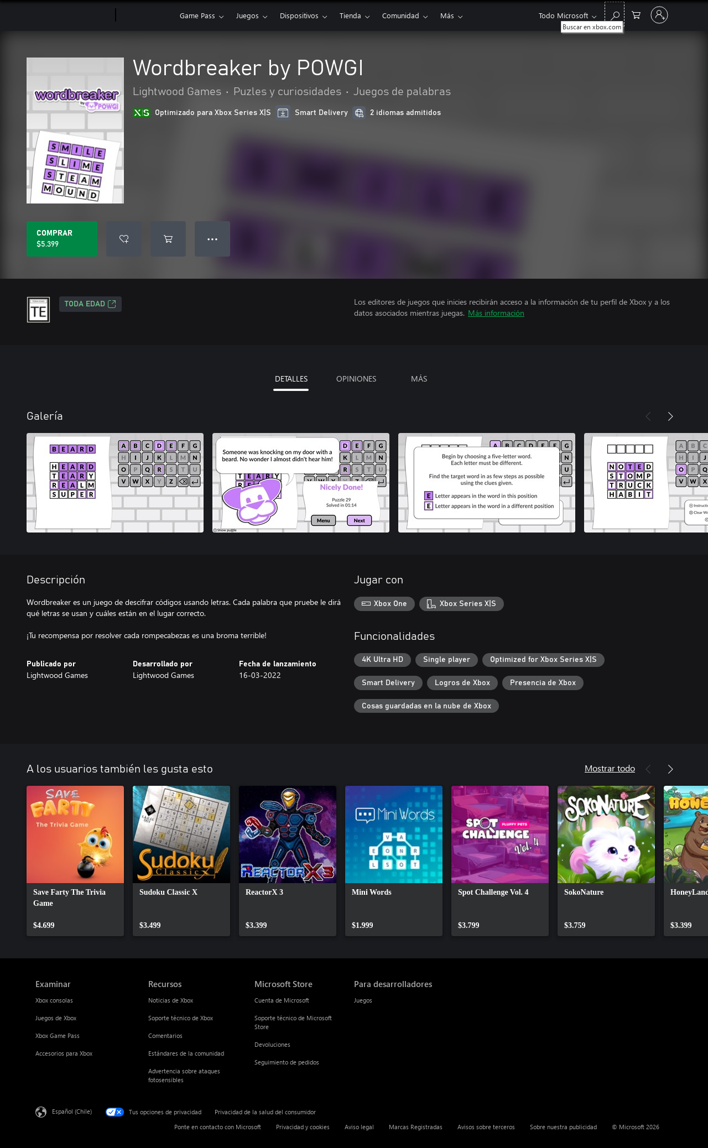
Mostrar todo (610, 768)
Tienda (350, 15)
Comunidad (400, 15)
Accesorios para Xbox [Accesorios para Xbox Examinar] (63, 1053)
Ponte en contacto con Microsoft (217, 1126)
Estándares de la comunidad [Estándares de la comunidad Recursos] (186, 1053)
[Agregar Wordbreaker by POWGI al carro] (168, 239)
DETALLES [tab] (291, 378)
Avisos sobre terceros (486, 1126)
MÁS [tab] (419, 378)
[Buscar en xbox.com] (614, 14)
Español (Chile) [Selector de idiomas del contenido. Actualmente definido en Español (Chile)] (72, 1111)
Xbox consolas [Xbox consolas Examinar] (54, 1000)
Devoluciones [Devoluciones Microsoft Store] (272, 1044)
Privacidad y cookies (303, 1126)
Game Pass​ (197, 15)
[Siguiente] (670, 416)
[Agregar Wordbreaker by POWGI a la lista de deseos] (124, 239)
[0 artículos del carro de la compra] (636, 14)
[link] (75, 861)
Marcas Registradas (415, 1126)
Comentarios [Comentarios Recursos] (165, 1035)
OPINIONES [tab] (356, 378)
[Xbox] (146, 15)
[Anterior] (648, 416)
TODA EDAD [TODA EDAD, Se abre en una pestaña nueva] (90, 304)
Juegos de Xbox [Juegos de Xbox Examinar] (55, 1017)
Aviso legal (359, 1126)
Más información (496, 312)
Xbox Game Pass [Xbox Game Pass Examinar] (57, 1035)
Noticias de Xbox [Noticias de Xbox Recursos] (170, 1000)
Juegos (247, 15)
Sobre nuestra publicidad (563, 1126)
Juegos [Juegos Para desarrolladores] (363, 1000)
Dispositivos (299, 15)
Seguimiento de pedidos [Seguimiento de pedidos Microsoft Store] (286, 1062)
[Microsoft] (73, 15)
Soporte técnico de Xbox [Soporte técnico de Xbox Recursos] (180, 1017)
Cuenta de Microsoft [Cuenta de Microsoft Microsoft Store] (281, 1000)
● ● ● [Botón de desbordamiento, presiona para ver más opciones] (212, 239)
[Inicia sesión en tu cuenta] (659, 15)
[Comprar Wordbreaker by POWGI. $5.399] (62, 239)
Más (447, 15)
